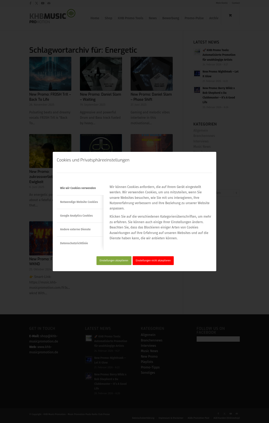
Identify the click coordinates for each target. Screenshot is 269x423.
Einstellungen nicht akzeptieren (153, 260)
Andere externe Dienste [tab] (75, 229)
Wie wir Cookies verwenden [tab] (78, 188)
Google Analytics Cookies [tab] (76, 215)
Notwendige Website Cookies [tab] (79, 202)
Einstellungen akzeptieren (114, 260)
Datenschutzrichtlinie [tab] (74, 243)
